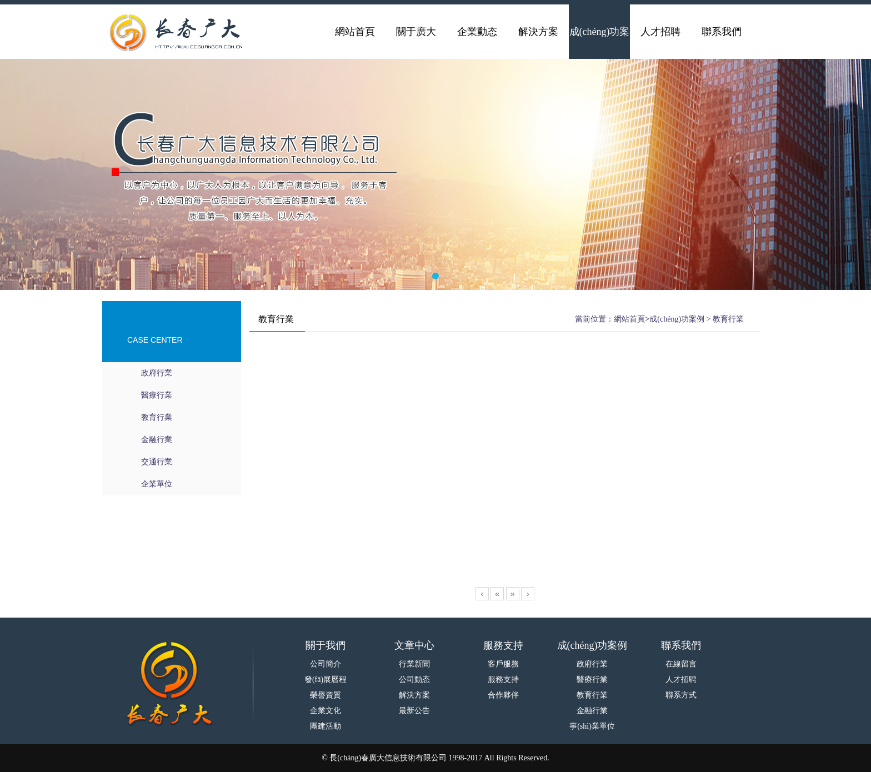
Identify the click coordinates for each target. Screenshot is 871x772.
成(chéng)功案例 (676, 319)
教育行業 (156, 417)
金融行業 (156, 439)
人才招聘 (681, 679)
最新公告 (414, 710)
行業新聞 (414, 664)
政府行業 (156, 373)
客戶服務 (503, 664)
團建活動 (325, 726)
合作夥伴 (503, 695)
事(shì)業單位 (592, 726)
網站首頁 (629, 319)
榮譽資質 (325, 695)
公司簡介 (325, 664)
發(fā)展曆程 (325, 679)
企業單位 (156, 484)
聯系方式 (681, 695)
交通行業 (156, 462)
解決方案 (414, 695)
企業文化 (325, 710)
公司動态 (414, 679)
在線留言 (681, 664)
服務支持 (503, 679)
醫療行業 (156, 395)
